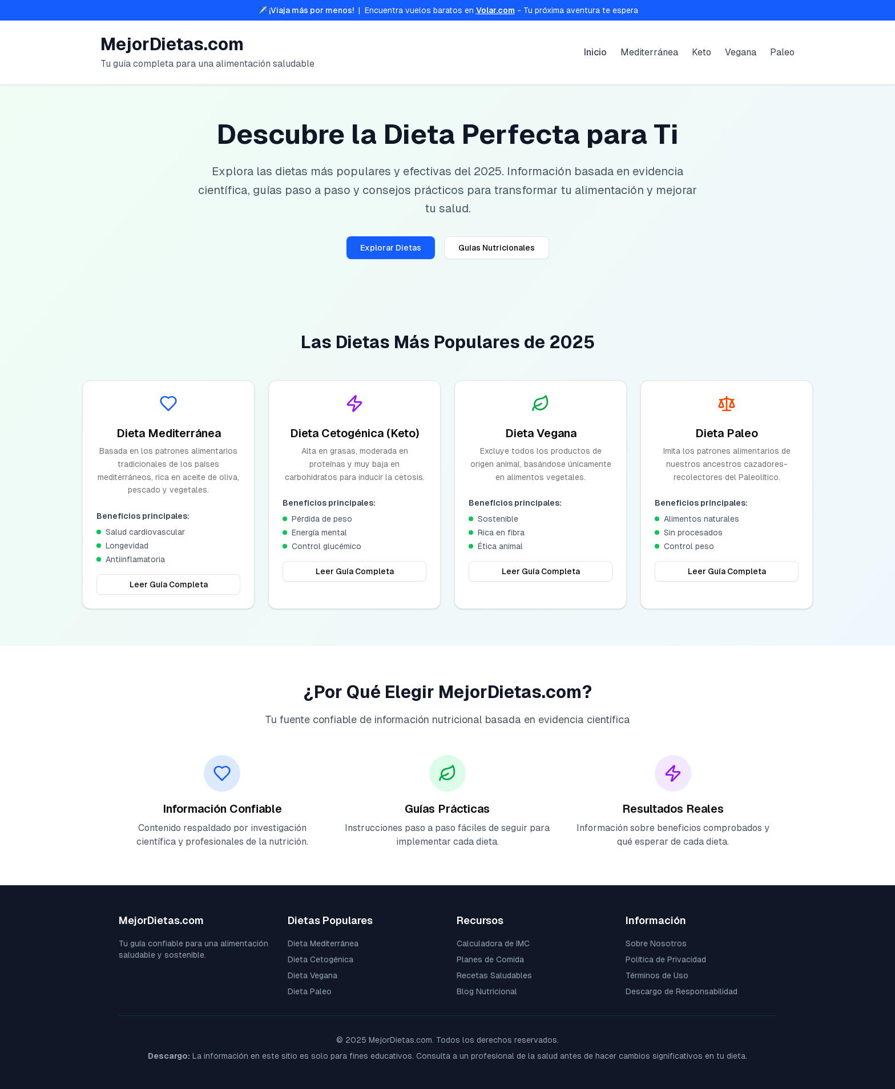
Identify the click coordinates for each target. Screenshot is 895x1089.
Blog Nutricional (487, 991)
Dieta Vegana (312, 975)
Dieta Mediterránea (323, 943)
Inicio (595, 52)
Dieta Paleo (310, 991)
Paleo (782, 52)
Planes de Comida (490, 959)
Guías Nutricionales (496, 247)
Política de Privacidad (666, 959)
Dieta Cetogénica (320, 959)
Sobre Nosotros (656, 943)
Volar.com (495, 10)
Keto (701, 52)
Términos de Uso (657, 975)
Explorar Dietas (390, 247)
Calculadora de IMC (493, 943)
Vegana (740, 52)
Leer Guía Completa (169, 584)
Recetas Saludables (494, 975)
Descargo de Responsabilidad (681, 991)
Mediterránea (649, 52)
